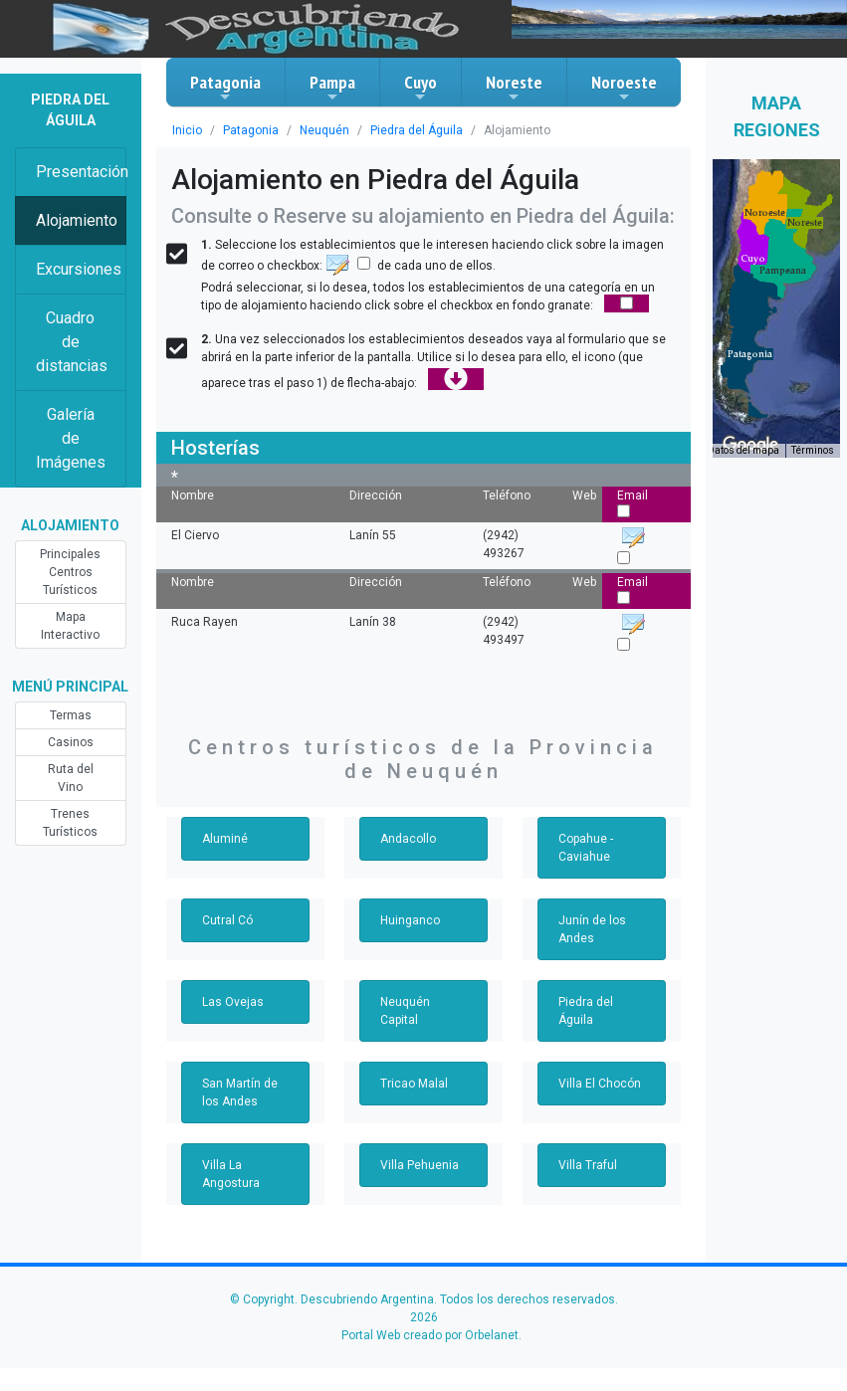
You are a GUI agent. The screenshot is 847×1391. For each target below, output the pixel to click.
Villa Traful (587, 1165)
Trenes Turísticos (70, 823)
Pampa (332, 87)
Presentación (81, 171)
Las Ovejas (233, 1002)
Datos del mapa (743, 450)
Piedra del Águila (416, 130)
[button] (750, 354)
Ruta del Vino (71, 778)
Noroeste (624, 87)
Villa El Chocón (599, 1084)
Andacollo (408, 839)
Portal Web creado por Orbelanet (430, 1335)
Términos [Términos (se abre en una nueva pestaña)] (812, 450)
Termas (71, 715)
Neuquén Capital (405, 1011)
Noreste (514, 87)
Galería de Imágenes (71, 438)
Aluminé (225, 839)
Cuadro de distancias (71, 341)
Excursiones (78, 269)
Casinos (71, 742)
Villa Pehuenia (419, 1165)
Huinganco (410, 920)
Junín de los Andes (592, 929)
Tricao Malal (414, 1084)
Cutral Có (227, 920)
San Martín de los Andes (240, 1092)
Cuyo (420, 87)
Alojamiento (76, 220)
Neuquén (324, 130)
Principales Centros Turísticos (70, 572)
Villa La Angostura (231, 1174)
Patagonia (225, 87)
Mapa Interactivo (70, 626)
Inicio (187, 130)
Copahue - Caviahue (585, 848)
